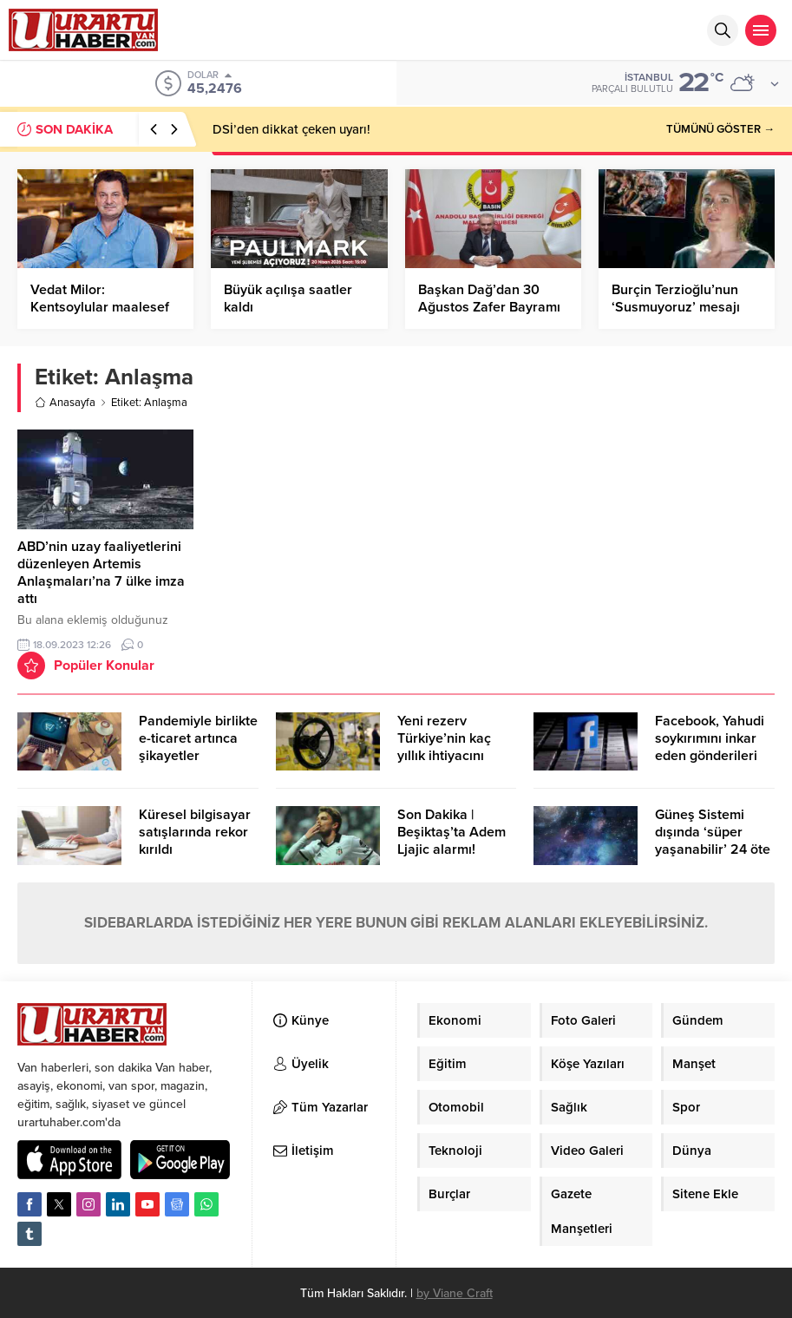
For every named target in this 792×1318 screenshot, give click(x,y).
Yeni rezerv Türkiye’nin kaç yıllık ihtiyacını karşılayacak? (444, 747)
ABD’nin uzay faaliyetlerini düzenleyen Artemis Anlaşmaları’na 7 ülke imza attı (101, 572)
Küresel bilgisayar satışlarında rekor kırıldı (195, 832)
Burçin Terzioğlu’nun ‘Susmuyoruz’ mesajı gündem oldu (676, 307)
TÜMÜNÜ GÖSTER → (720, 129)
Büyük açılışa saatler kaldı (288, 298)
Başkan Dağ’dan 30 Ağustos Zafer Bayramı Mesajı (489, 307)
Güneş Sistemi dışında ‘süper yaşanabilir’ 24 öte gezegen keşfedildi (713, 840)
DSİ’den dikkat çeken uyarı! (291, 129)
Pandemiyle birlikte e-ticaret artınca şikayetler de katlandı (198, 747)
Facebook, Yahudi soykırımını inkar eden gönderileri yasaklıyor (709, 747)
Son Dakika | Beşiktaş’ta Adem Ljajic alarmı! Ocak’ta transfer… (452, 840)
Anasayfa (65, 403)
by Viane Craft (454, 1293)
